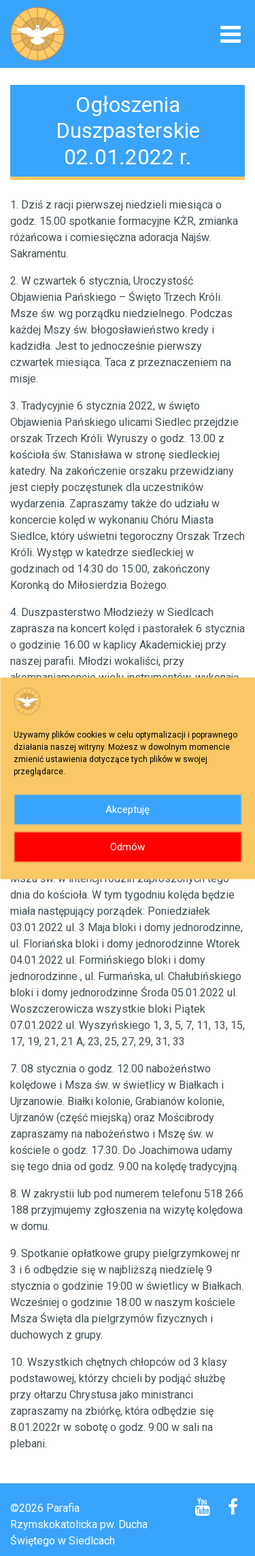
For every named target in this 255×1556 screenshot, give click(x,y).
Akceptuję (127, 809)
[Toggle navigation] (230, 35)
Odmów (127, 847)
